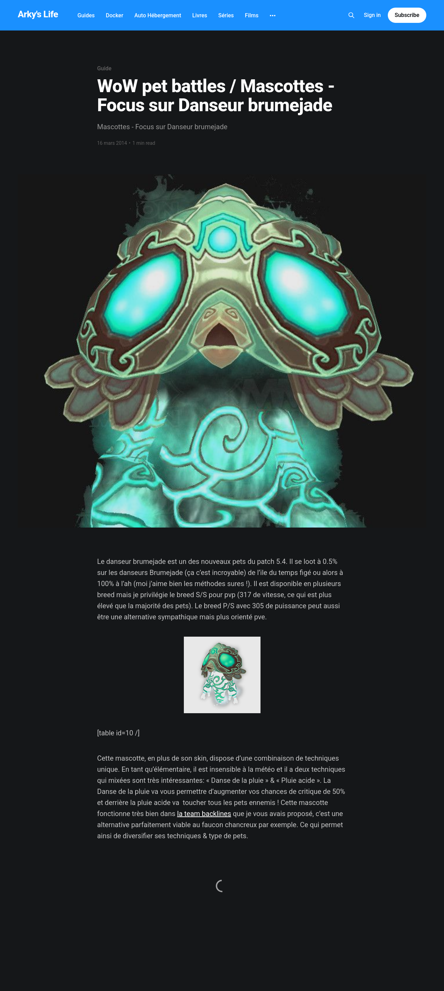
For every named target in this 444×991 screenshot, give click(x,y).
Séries (226, 15)
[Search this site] (351, 15)
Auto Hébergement (157, 15)
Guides (86, 15)
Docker (114, 15)
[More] (272, 15)
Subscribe (407, 15)
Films (251, 15)
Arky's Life (38, 14)
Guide (104, 68)
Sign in (372, 15)
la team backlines (204, 813)
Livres (199, 15)
